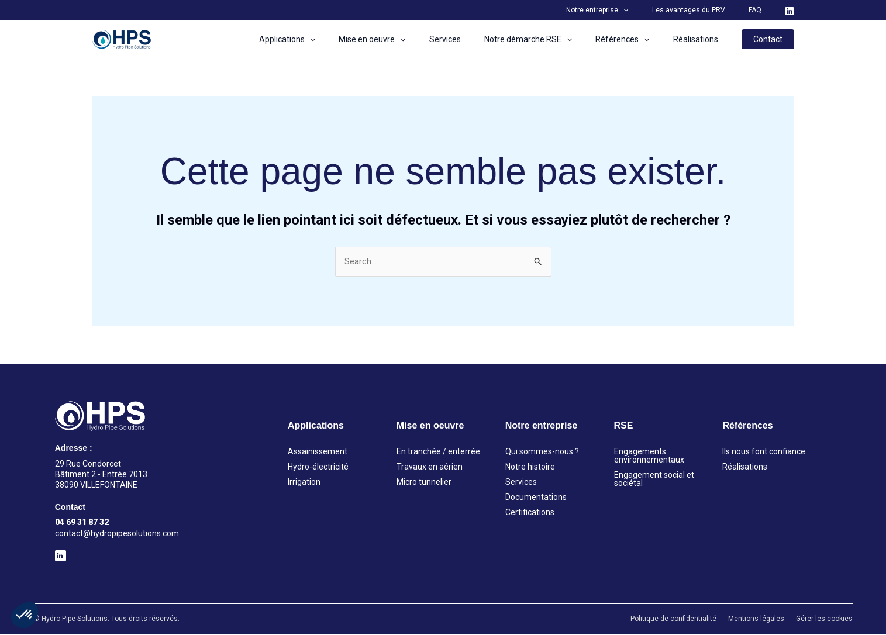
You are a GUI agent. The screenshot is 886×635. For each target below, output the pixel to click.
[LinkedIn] (789, 11)
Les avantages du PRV (702, 10)
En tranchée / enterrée (438, 453)
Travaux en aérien (430, 468)
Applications (326, 39)
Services (469, 39)
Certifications (529, 514)
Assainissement (317, 453)
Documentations (536, 498)
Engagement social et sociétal (654, 480)
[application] (646, 10)
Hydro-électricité (318, 468)
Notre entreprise (620, 10)
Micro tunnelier (424, 483)
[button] (25, 615)
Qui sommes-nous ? (542, 453)
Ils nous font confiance (763, 453)
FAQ (759, 10)
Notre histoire (530, 468)
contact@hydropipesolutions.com (117, 534)
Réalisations (699, 39)
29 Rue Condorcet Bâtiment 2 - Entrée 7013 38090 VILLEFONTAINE (101, 475)
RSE (623, 427)
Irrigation (304, 483)
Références (633, 39)
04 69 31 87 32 (82, 524)
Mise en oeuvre (403, 39)
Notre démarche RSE (545, 39)
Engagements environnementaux (649, 457)
